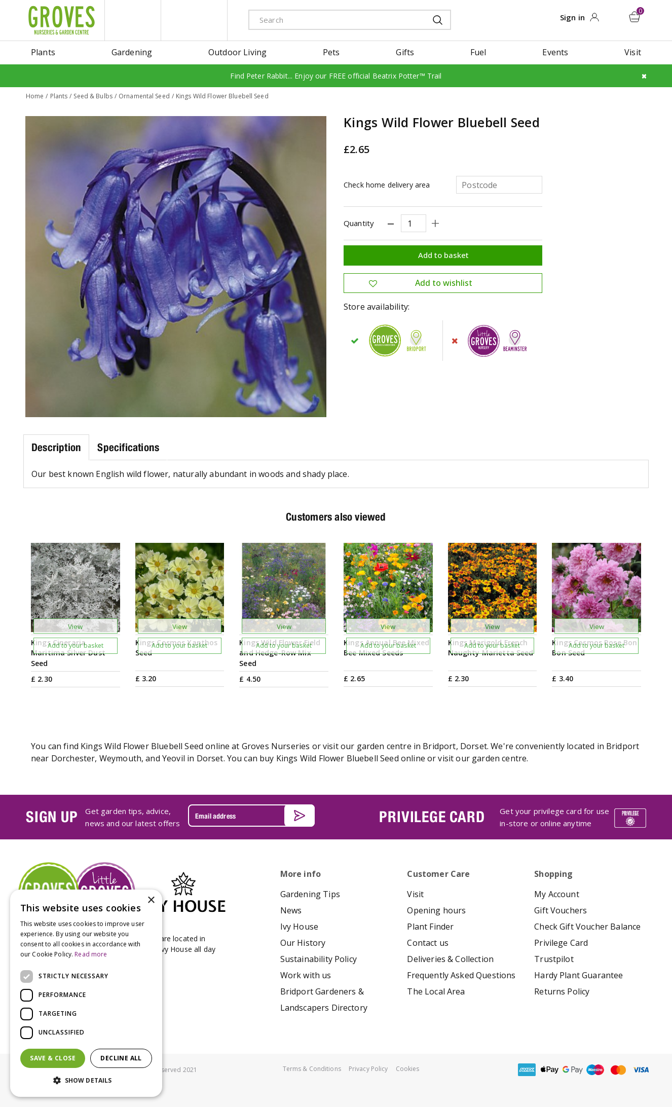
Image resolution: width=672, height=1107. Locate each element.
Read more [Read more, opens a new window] (90, 954)
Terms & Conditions (312, 1068)
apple (550, 1070)
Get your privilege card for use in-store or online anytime (554, 817)
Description (56, 447)
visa (641, 1070)
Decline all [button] (120, 1058)
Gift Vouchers (560, 910)
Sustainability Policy (318, 959)
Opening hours (436, 910)
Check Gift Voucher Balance (587, 926)
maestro (595, 1070)
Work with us (305, 975)
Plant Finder (430, 926)
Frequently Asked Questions (461, 975)
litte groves (133, 20)
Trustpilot (554, 959)
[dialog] (86, 993)
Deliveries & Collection (450, 959)
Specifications (128, 447)
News (291, 910)
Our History (303, 942)
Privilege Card (561, 942)
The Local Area (436, 991)
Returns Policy (561, 991)
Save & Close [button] (53, 1058)
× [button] (151, 900)
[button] (86, 1081)
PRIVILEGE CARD (431, 816)
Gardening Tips (310, 894)
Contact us (428, 942)
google (573, 1070)
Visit (415, 894)
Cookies (408, 1068)
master (618, 1070)
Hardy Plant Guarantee (578, 975)
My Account (556, 894)
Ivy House (299, 926)
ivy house (194, 20)
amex (527, 1070)
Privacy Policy (368, 1068)
